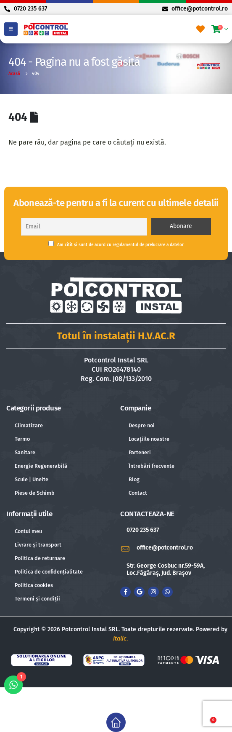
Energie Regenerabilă (41, 466)
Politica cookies (34, 585)
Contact (138, 493)
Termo (22, 439)
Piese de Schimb (35, 493)
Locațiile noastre (149, 439)
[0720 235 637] (173, 530)
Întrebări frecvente (151, 466)
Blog (134, 479)
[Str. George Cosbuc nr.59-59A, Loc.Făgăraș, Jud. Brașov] (173, 569)
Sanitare (25, 452)
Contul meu (28, 531)
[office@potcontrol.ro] (173, 548)
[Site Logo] (46, 29)
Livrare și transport (38, 545)
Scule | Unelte (31, 479)
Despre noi (142, 425)
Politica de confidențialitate (49, 571)
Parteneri (140, 452)
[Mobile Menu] (11, 29)
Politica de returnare (40, 558)
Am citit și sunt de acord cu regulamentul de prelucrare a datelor (116, 244)
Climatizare (29, 425)
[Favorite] (200, 29)
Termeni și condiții (37, 598)
